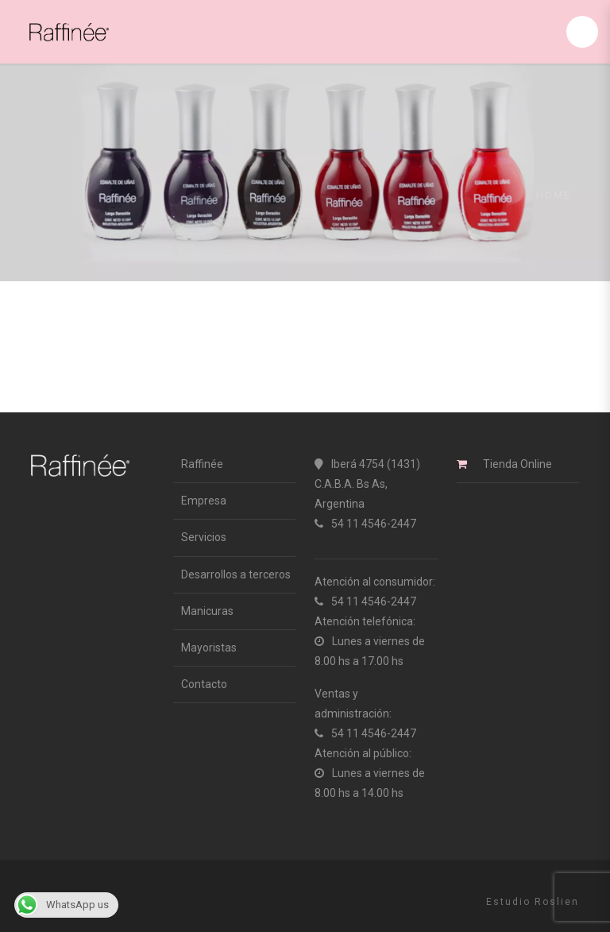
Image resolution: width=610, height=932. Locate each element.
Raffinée (202, 464)
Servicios (203, 537)
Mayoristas (209, 647)
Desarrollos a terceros (236, 574)
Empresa (203, 500)
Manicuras (207, 611)
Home (553, 195)
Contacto (204, 684)
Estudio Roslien (532, 901)
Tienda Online (517, 464)
